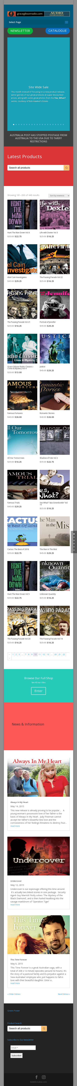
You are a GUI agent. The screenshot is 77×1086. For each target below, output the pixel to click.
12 (42, 124)
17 (55, 124)
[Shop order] (59, 196)
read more (15, 826)
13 (45, 124)
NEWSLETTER (20, 31)
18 (58, 124)
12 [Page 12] (44, 654)
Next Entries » (64, 994)
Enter (38, 691)
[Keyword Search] (36, 167)
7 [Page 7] (25, 654)
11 (39, 124)
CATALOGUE (58, 31)
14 (47, 124)
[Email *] (23, 1047)
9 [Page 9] (31, 654)
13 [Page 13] (48, 654)
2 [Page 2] (16, 654)
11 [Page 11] (39, 654)
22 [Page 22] (64, 654)
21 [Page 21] (60, 654)
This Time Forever (18, 959)
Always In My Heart (19, 802)
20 (63, 124)
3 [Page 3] (19, 654)
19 (60, 124)
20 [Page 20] (55, 654)
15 (50, 124)
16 (52, 124)
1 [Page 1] (13, 654)
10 (37, 124)
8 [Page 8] (28, 654)
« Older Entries (13, 994)
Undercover (16, 881)
